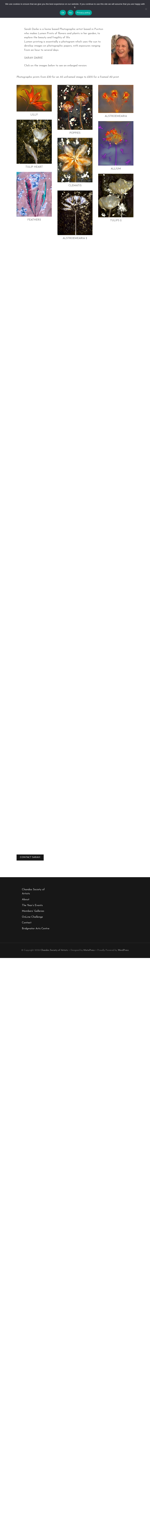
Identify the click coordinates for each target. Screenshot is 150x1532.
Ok (62, 12)
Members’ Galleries (33, 911)
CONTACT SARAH (30, 857)
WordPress (123, 950)
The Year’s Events (32, 905)
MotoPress (89, 950)
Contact (26, 922)
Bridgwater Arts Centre (35, 928)
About (25, 899)
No (70, 12)
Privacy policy (83, 12)
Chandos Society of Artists (54, 950)
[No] (146, 9)
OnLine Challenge (32, 917)
